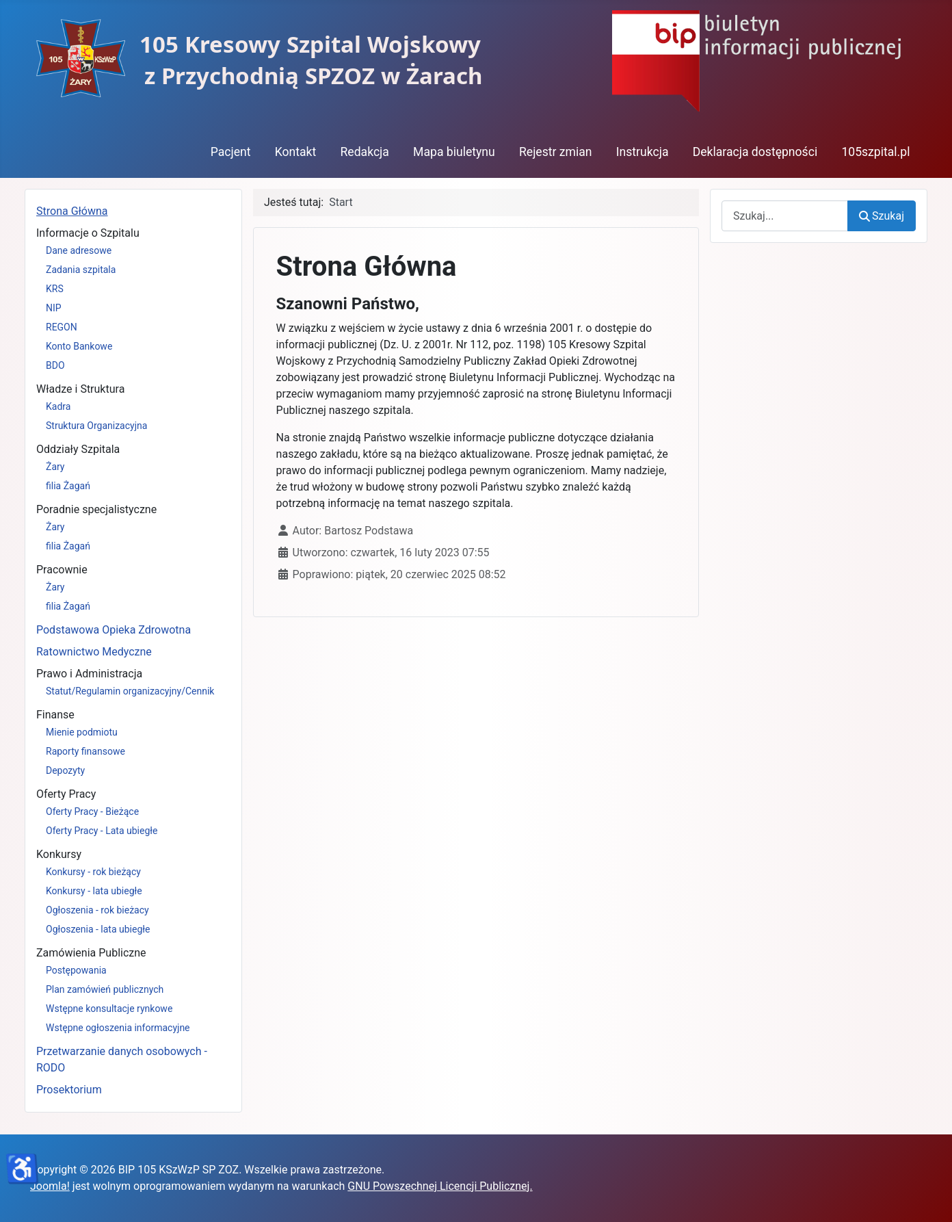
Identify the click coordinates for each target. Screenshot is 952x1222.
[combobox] (785, 215)
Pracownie (62, 569)
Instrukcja (642, 152)
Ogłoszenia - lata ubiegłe (98, 929)
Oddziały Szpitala (78, 449)
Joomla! (50, 1186)
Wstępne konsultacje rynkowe (109, 1008)
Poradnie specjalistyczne (96, 509)
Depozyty (65, 770)
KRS (55, 288)
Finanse (55, 714)
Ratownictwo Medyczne (94, 651)
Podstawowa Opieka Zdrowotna (113, 629)
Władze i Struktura (80, 388)
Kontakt (296, 152)
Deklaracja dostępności (755, 152)
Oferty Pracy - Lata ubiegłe (102, 830)
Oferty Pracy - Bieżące (92, 811)
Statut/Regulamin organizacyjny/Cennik (130, 691)
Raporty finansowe (85, 751)
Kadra (58, 406)
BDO (55, 365)
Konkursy (58, 854)
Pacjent (231, 152)
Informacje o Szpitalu (88, 232)
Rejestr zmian (555, 152)
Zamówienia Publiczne (91, 952)
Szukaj (881, 215)
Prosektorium (69, 1089)
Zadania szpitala (81, 269)
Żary (55, 466)
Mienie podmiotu (82, 732)
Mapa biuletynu (454, 152)
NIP (54, 307)
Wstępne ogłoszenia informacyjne (118, 1027)
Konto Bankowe (79, 346)
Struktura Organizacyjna (96, 425)
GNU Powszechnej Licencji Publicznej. (439, 1186)
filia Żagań (68, 485)
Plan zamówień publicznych (104, 989)
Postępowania (76, 970)
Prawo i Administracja (89, 673)
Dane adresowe (78, 250)
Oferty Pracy (66, 794)
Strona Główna (72, 211)
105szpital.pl (875, 152)
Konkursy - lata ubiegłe (94, 890)
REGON (61, 327)
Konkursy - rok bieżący (93, 871)
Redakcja (364, 152)
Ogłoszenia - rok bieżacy (97, 910)
